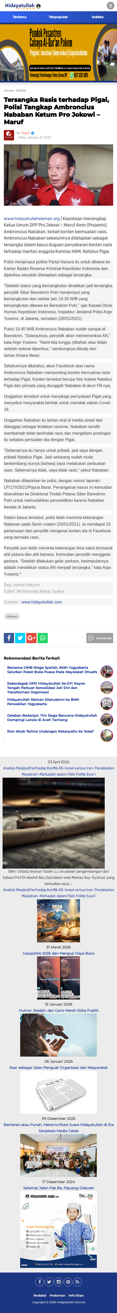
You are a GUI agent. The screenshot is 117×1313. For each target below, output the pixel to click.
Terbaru (19, 17)
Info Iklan (76, 1295)
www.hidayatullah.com (41, 602)
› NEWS (20, 90)
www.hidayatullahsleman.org (32, 218)
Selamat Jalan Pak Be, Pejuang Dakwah (58, 1188)
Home (9, 90)
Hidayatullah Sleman (71, 1302)
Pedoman (57, 1295)
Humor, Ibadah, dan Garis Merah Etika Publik (58, 1010)
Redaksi (39, 1295)
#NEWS (12, 616)
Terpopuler (58, 17)
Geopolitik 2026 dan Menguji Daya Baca (58, 953)
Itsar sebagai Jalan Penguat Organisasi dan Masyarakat (58, 1067)
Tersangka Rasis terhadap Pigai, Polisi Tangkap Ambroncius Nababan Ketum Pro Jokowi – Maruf (56, 111)
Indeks (97, 17)
